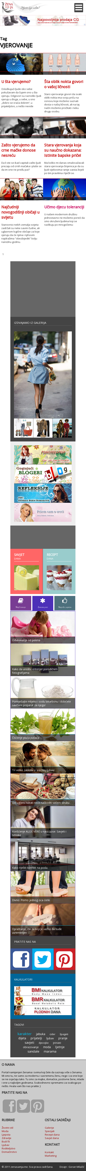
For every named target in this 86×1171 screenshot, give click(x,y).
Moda (5, 1131)
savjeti (29, 1042)
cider (52, 1034)
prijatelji (36, 1038)
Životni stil (7, 1127)
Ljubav (5, 1145)
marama (50, 1051)
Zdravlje (6, 1138)
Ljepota (6, 1134)
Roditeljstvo (8, 1148)
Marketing (51, 1155)
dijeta (22, 1038)
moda (47, 1047)
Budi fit (6, 1141)
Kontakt (49, 1152)
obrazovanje (31, 1047)
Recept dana (52, 1134)
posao (57, 1042)
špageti (64, 1034)
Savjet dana (52, 1138)
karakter (24, 1033)
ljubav (50, 1038)
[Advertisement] (43, 289)
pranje (62, 1038)
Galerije (49, 1127)
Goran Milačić (76, 1167)
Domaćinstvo (9, 1152)
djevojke (44, 1042)
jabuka (40, 1034)
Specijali (49, 1131)
